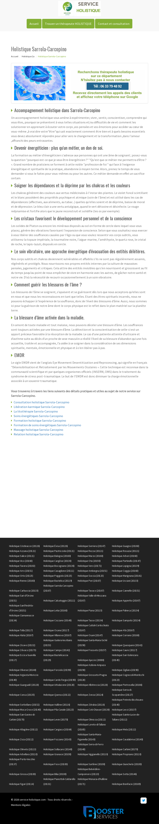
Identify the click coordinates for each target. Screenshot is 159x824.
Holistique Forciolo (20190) (57, 670)
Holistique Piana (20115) (90, 610)
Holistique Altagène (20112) (23, 729)
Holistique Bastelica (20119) (57, 580)
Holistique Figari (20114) (21, 784)
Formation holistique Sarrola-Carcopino (40, 420)
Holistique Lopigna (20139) (125, 566)
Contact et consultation (113, 24)
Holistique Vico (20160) (21, 561)
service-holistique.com (33, 799)
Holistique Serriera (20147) (91, 546)
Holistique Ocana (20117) (56, 630)
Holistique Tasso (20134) (90, 620)
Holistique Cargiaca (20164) (57, 729)
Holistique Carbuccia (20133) (23, 590)
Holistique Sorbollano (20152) (24, 704)
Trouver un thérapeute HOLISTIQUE (68, 24)
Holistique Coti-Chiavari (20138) (94, 709)
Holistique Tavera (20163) (22, 566)
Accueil (34, 24)
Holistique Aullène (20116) (56, 704)
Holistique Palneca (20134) (125, 610)
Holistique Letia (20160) (55, 610)
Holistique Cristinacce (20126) (24, 546)
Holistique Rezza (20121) (90, 551)
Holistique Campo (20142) (56, 650)
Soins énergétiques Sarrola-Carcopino (38, 416)
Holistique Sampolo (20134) (126, 620)
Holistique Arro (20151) (21, 570)
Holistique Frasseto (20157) (92, 650)
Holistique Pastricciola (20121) (58, 551)
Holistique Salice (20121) (21, 556)
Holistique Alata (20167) (21, 635)
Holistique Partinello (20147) (126, 561)
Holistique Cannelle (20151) (126, 590)
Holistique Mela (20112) (124, 729)
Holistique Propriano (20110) (126, 754)
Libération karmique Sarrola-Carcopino (39, 407)
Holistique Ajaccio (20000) (91, 660)
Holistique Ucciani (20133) (125, 580)
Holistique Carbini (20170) (125, 749)
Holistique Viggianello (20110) (93, 754)
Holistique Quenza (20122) (57, 694)
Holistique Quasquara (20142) (127, 645)
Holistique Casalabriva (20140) (127, 739)
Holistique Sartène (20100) (91, 764)
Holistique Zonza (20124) (90, 694)
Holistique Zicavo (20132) (22, 645)
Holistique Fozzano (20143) (57, 739)
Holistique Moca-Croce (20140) (25, 709)
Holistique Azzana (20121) (22, 551)
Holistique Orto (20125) (21, 575)
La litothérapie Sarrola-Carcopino (36, 411)
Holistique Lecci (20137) (124, 709)
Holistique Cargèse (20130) (57, 561)
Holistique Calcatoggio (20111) (59, 600)
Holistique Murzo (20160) (90, 556)
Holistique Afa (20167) (123, 630)
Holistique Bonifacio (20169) (126, 784)
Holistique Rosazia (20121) (125, 551)
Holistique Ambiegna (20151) (92, 570)
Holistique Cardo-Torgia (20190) (59, 680)
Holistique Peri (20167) (89, 580)
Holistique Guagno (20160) (125, 546)
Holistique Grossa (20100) (22, 774)
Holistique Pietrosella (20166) (127, 685)
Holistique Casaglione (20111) (58, 570)
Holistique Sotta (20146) (124, 774)
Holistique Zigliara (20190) (125, 670)
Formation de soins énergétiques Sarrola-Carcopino (47, 425)
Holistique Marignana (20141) (127, 575)
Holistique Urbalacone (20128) (58, 685)
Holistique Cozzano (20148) (57, 620)
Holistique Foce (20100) (55, 764)
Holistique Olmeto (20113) (22, 749)
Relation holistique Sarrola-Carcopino (38, 434)
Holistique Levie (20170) (55, 719)
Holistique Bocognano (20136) (58, 566)
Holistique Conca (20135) (22, 694)
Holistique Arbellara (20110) (23, 754)
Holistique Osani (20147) (90, 635)
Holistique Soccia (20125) (91, 575)
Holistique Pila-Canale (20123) (58, 709)
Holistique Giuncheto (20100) (127, 764)
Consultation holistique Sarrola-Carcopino (41, 402)
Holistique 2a (28, 56)
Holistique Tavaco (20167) (91, 590)
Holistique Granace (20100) (57, 754)
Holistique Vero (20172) (90, 566)
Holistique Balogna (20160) (57, 556)
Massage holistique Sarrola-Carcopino (38, 430)
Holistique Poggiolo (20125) (57, 575)
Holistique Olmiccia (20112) (92, 719)
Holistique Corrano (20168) (125, 635)
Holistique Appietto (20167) (126, 600)
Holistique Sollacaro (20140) (57, 749)
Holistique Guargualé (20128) (24, 685)
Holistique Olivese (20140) (22, 670)
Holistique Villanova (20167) (57, 635)
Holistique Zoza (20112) (21, 739)
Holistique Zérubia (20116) (91, 704)
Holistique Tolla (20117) (21, 630)
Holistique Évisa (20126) (55, 546)
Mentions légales (20, 805)
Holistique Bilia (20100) (54, 774)
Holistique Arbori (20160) (124, 556)
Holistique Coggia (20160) (125, 570)
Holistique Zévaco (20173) (22, 650)
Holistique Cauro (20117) (124, 650)
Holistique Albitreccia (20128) (93, 685)
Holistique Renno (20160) (22, 580)
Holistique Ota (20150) (89, 561)
